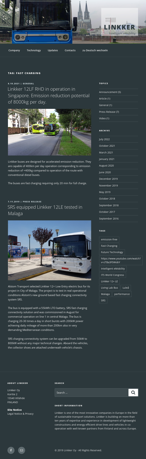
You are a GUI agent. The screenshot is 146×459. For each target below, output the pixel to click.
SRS (103, 300)
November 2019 (108, 185)
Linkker (119, 27)
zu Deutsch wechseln (95, 50)
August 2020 (106, 165)
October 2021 (107, 145)
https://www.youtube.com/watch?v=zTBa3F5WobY (121, 260)
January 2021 (106, 159)
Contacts (70, 50)
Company (14, 50)
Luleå (126, 287)
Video (102, 118)
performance (122, 294)
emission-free (109, 239)
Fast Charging (109, 245)
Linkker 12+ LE (109, 281)
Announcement (108, 92)
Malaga (105, 294)
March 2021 (106, 152)
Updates (53, 50)
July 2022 (104, 139)
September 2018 (109, 205)
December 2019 (108, 178)
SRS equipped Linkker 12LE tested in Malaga (45, 210)
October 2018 (107, 198)
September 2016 (109, 218)
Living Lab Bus (109, 287)
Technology (34, 50)
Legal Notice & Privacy (20, 413)
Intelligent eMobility (113, 268)
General (103, 105)
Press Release (107, 111)
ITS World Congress (112, 275)
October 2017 (107, 212)
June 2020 (105, 172)
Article (103, 98)
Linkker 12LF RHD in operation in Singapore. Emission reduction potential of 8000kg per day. (49, 95)
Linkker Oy (70, 450)
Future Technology (112, 252)
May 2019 (104, 192)
